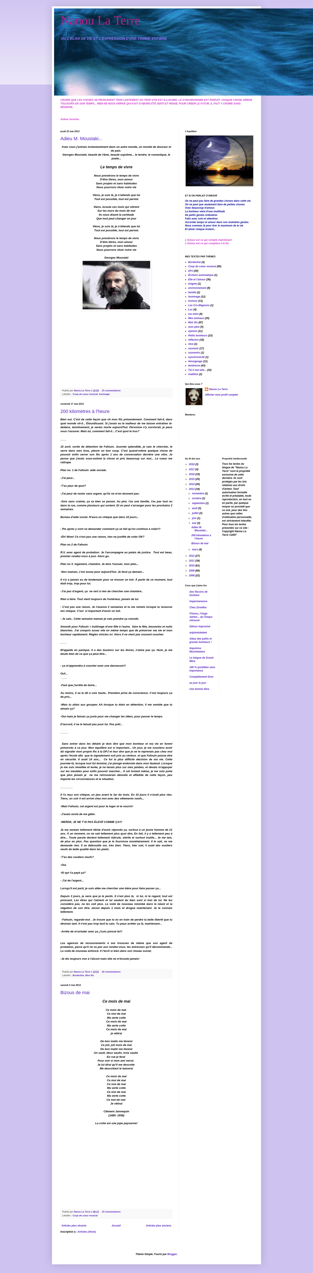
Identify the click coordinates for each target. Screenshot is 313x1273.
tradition (193, 374)
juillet (195, 513)
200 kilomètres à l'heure (85, 411)
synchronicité (196, 357)
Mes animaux (196, 318)
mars (195, 549)
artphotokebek (198, 632)
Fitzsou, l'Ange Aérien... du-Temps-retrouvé (201, 617)
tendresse (194, 365)
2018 (192, 464)
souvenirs (194, 352)
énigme (192, 283)
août (195, 508)
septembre (198, 503)
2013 (192, 489)
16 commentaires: (112, 971)
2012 (192, 555)
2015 (192, 479)
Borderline (78, 975)
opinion (192, 331)
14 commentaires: (112, 1211)
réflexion (193, 339)
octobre (197, 498)
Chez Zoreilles (198, 607)
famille (192, 292)
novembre (198, 493)
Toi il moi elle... (197, 370)
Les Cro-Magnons (199, 305)
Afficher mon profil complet (221, 394)
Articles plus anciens (158, 1225)
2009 (192, 570)
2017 (192, 469)
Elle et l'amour (196, 279)
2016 (192, 474)
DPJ (190, 270)
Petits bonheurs (197, 335)
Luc (190, 309)
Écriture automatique (201, 275)
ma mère (193, 313)
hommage (104, 394)
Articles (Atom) (87, 1231)
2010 (192, 565)
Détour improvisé (199, 626)
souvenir (193, 348)
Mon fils (89, 975)
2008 (192, 575)
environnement (197, 287)
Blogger (172, 1254)
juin (194, 518)
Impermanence (198, 601)
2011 (192, 560)
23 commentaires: (112, 390)
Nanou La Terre (100, 20)
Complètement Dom (201, 676)
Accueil (116, 1225)
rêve (190, 344)
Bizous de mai (75, 992)
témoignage (195, 361)
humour (193, 300)
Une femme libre (199, 689)
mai (194, 523)
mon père (194, 326)
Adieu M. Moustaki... (81, 138)
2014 (192, 484)
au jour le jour (197, 682)
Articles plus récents (73, 1225)
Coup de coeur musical (85, 394)
